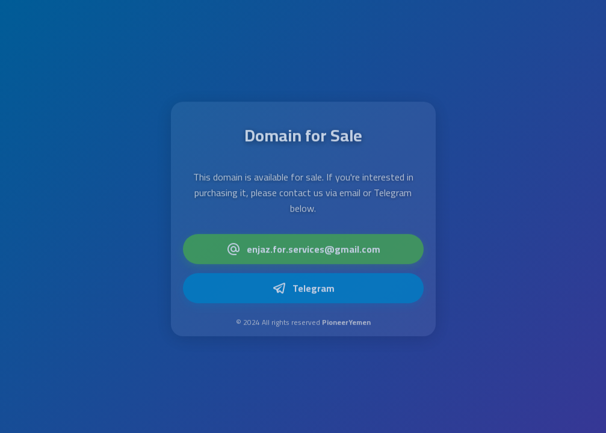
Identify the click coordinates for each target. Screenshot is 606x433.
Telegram (303, 289)
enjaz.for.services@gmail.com (303, 250)
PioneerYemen (346, 323)
